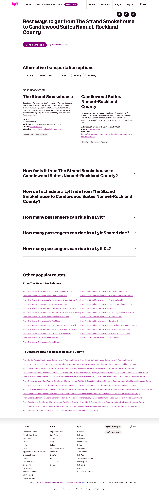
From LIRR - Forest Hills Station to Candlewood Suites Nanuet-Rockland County (57, 364)
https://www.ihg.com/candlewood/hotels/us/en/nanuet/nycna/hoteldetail (106, 135)
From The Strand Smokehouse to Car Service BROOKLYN (47, 291)
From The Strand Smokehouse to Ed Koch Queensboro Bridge (107, 312)
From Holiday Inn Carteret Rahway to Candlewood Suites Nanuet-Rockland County (116, 389)
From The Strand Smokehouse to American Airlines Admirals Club (51, 300)
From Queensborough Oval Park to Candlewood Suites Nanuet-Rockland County (58, 381)
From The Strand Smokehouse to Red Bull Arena (43, 338)
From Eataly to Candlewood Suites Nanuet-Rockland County (106, 360)
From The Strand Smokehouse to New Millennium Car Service (106, 295)
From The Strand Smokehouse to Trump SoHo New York (47, 333)
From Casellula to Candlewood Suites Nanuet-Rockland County (50, 402)
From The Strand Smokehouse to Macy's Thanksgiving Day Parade (108, 325)
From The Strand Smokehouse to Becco (97, 308)
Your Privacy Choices (75, 482)
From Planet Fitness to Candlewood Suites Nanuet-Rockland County (110, 393)
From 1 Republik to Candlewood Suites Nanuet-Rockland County (108, 368)
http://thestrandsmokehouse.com (46, 129)
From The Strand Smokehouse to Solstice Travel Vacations (105, 333)
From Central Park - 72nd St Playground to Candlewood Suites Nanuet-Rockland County (61, 406)
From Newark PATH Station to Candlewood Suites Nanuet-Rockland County (113, 377)
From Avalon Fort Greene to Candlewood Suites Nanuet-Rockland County (55, 389)
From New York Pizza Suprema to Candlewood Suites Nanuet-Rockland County (57, 377)
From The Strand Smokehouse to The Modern (42, 321)
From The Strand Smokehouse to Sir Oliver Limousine (103, 291)
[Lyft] (15, 4)
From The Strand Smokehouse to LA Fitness (41, 342)
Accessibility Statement (54, 482)
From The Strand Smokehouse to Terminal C (99, 321)
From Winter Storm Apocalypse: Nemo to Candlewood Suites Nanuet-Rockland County (60, 410)
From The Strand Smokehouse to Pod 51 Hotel (100, 338)
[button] (79, 173)
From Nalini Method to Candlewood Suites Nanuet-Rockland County (110, 406)
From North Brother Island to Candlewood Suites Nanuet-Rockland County (112, 402)
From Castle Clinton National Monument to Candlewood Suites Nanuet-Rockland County (61, 368)
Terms (32, 482)
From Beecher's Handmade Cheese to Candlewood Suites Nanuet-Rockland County (116, 381)
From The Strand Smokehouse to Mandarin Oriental (45, 304)
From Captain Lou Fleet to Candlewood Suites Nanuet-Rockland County (111, 398)
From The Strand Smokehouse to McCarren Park (101, 317)
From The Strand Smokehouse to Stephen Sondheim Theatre (106, 304)
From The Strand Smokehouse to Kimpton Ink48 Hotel (46, 317)
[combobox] (143, 4)
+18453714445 (94, 129)
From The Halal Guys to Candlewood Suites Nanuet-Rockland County (53, 385)
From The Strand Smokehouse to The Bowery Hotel (45, 295)
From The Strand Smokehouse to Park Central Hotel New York (49, 325)
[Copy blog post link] (133, 14)
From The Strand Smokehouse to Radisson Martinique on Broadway (52, 312)
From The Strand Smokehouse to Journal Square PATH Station (50, 329)
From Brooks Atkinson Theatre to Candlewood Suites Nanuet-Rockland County (57, 398)
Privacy (40, 482)
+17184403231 (36, 126)
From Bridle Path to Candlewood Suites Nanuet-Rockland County (51, 360)
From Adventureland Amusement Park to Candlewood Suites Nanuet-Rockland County (60, 372)
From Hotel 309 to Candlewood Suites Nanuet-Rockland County (108, 364)
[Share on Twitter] (119, 14)
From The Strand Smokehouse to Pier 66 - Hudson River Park (49, 308)
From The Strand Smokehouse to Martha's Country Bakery (105, 329)
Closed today (30, 122)
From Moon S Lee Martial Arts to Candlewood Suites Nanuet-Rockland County (114, 372)
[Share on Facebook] (126, 14)
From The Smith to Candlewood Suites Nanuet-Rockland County (108, 385)
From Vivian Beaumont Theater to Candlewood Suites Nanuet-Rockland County (57, 393)
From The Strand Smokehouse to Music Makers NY (102, 300)
